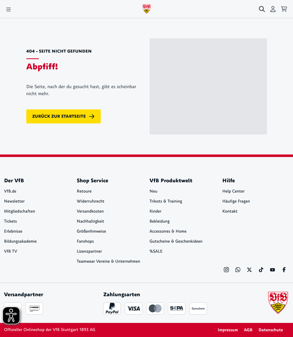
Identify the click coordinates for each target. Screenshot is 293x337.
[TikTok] (261, 270)
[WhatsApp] (238, 270)
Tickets (10, 221)
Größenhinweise (91, 231)
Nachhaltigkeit (90, 221)
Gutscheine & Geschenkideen (176, 241)
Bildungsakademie (20, 241)
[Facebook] (284, 270)
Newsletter (14, 201)
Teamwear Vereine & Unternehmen (108, 261)
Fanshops (85, 241)
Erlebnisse (13, 231)
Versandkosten (90, 211)
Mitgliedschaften (19, 211)
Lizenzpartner (89, 251)
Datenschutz (270, 330)
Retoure (84, 191)
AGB (248, 330)
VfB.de (10, 191)
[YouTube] (272, 270)
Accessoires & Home (168, 231)
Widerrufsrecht (90, 201)
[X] (249, 270)
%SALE (156, 251)
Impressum (228, 330)
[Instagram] (226, 270)
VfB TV (10, 251)
